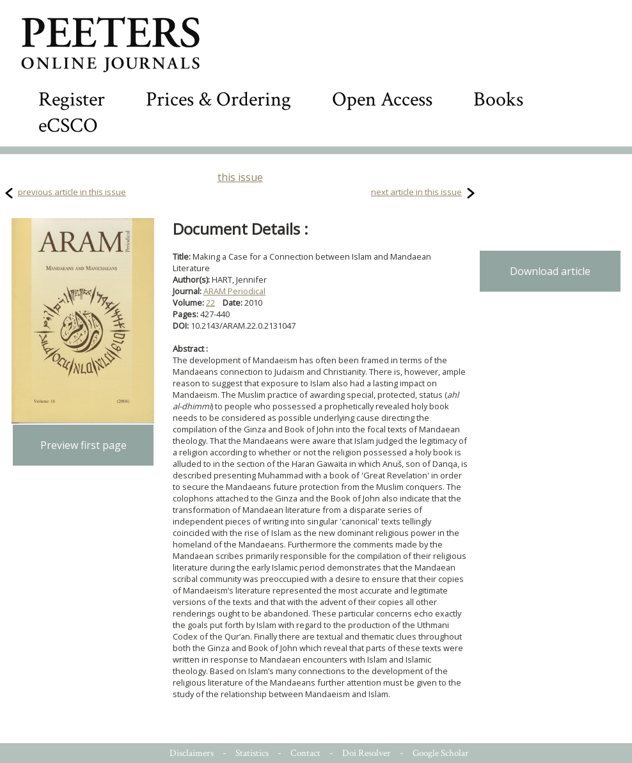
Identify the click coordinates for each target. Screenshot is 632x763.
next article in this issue (416, 192)
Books (498, 99)
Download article (550, 271)
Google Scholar (441, 753)
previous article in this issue (72, 192)
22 (210, 302)
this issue (240, 177)
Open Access (382, 99)
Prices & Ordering (218, 99)
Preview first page (83, 445)
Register (71, 99)
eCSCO (68, 126)
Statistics (252, 753)
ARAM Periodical (234, 291)
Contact (305, 753)
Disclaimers (192, 753)
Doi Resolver (366, 753)
